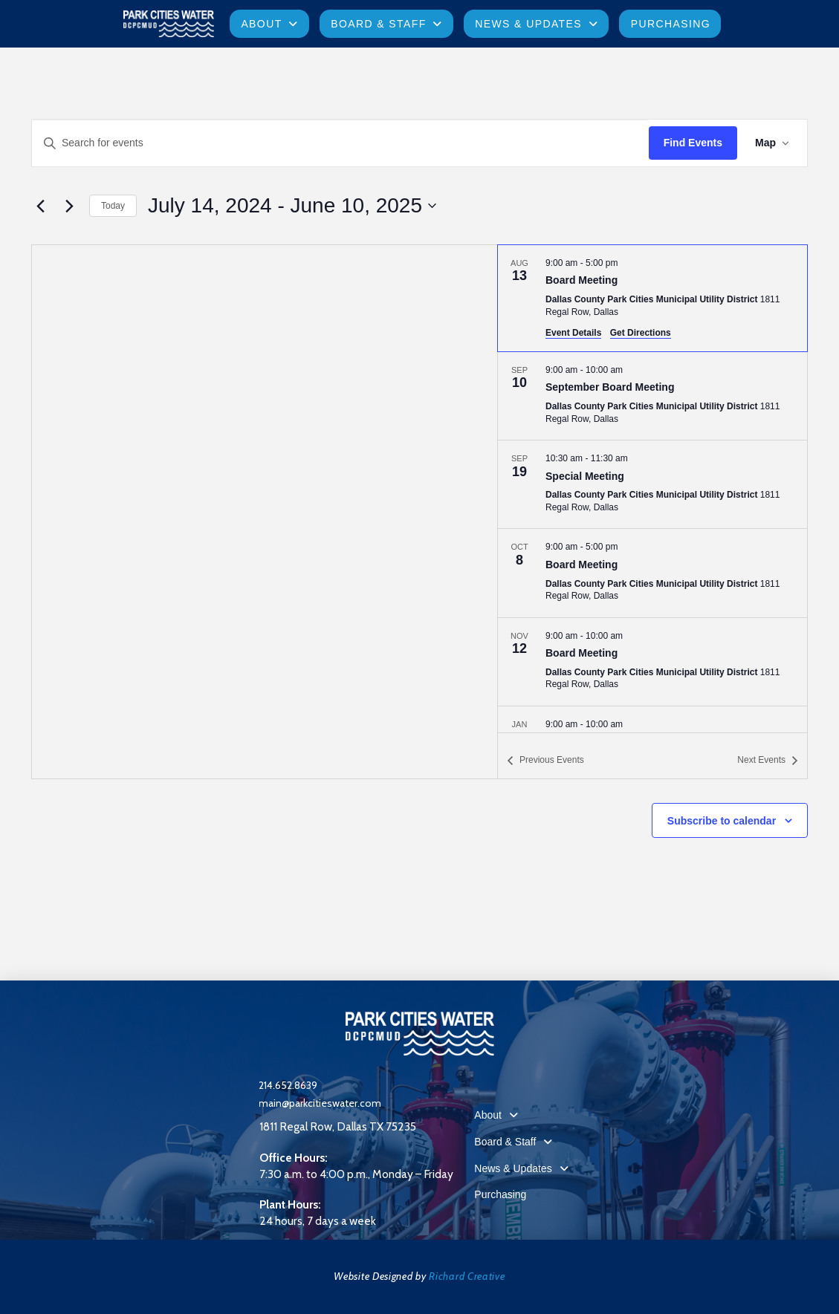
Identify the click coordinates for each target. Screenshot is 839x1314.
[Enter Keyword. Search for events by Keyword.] (340, 143)
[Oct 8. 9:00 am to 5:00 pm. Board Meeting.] (652, 572)
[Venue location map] (264, 511)
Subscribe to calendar (721, 821)
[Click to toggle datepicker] (292, 206)
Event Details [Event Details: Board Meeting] (573, 333)
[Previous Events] (40, 206)
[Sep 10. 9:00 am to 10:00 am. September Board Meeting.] (652, 395)
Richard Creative (467, 1276)
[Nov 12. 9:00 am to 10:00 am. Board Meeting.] (652, 661)
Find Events (693, 143)
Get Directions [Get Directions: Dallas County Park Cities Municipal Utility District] (640, 333)
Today (113, 206)
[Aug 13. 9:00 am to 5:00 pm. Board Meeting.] (652, 298)
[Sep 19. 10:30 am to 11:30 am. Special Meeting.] (652, 484)
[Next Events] (69, 206)
